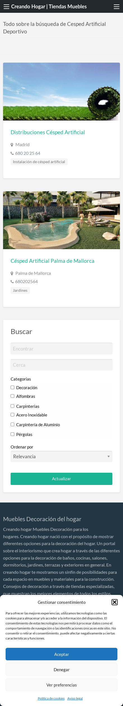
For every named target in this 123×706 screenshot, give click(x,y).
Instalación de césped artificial (39, 162)
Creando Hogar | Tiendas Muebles (49, 6)
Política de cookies (51, 698)
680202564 (26, 281)
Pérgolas (21, 434)
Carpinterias (25, 406)
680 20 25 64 (27, 153)
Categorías (21, 378)
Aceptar (61, 654)
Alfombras (23, 396)
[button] (114, 602)
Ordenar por (62, 453)
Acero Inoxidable (29, 414)
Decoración (24, 387)
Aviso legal (75, 698)
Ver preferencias (61, 684)
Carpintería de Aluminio (35, 424)
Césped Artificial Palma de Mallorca (52, 261)
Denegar (62, 669)
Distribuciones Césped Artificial (48, 132)
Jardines (20, 290)
